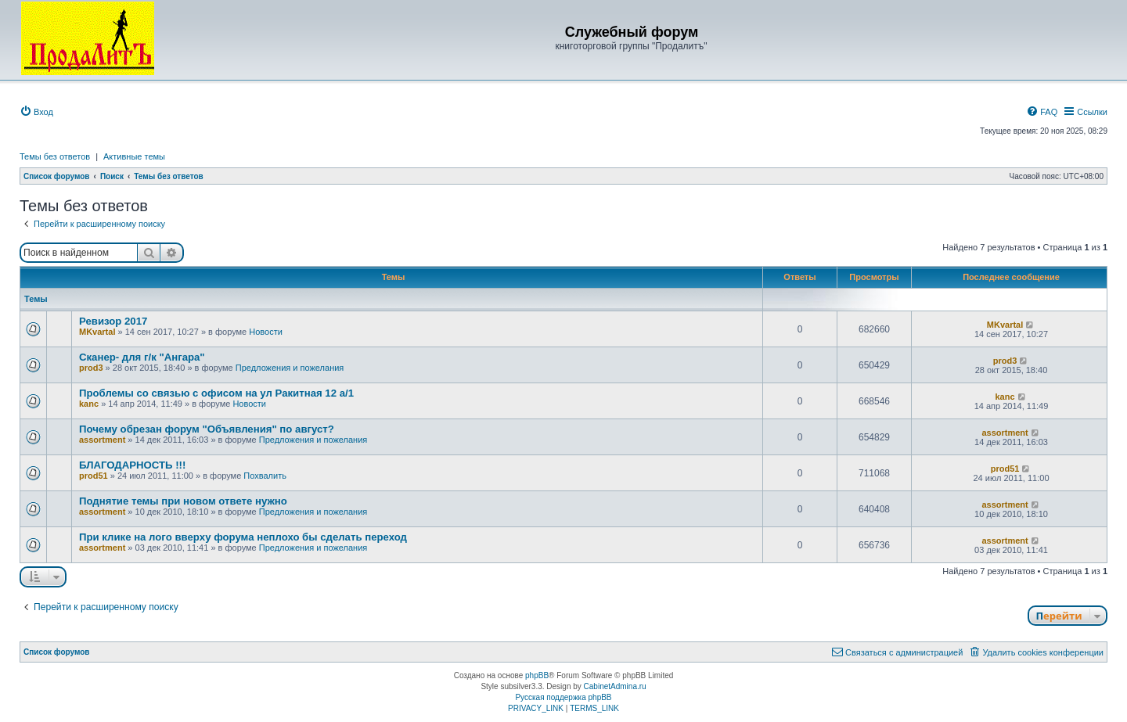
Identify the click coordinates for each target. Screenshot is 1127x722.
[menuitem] (36, 111)
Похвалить (264, 475)
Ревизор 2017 (113, 321)
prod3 (91, 367)
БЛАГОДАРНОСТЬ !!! (132, 465)
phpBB (537, 675)
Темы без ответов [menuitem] (55, 156)
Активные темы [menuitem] (134, 156)
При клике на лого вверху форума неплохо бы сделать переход (243, 537)
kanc (89, 403)
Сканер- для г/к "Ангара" (142, 357)
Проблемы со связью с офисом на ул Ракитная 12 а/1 (216, 393)
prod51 (93, 475)
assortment (102, 439)
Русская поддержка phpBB (563, 697)
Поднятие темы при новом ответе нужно (183, 501)
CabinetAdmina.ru (615, 686)
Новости (266, 331)
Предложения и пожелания (290, 367)
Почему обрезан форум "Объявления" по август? (206, 429)
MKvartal (97, 331)
